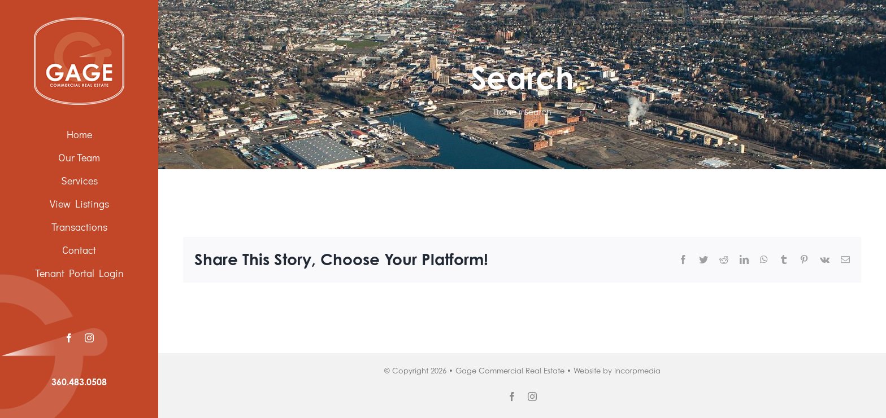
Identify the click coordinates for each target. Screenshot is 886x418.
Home (504, 112)
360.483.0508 (79, 382)
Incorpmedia (637, 370)
